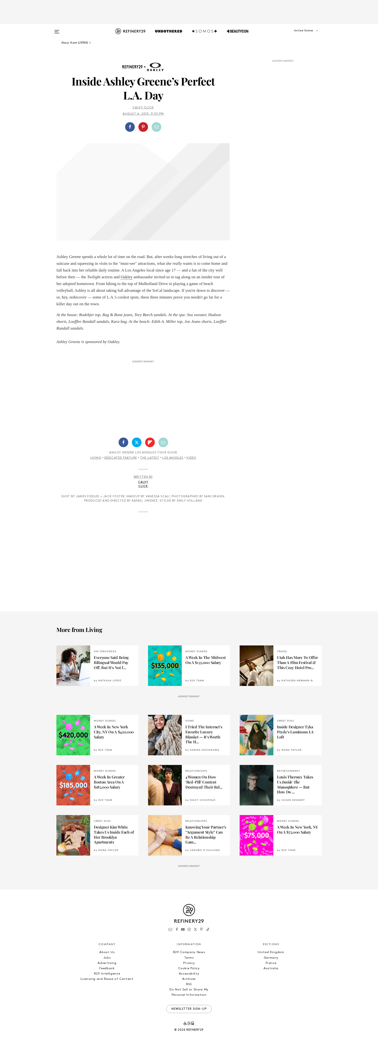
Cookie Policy (189, 968)
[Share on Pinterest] (143, 127)
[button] (297, 35)
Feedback (107, 968)
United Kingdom (271, 952)
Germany (271, 957)
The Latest (149, 458)
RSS (189, 984)
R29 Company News (189, 952)
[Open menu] (57, 29)
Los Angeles (172, 458)
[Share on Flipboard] (150, 442)
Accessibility (189, 973)
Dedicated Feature (120, 458)
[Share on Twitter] (137, 442)
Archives (189, 979)
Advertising (107, 963)
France (271, 963)
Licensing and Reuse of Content (107, 979)
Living (95, 458)
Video (191, 458)
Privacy (189, 963)
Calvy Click (143, 107)
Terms (189, 957)
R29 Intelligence (107, 973)
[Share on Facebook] (130, 127)
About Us (107, 952)
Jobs (107, 957)
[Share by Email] (156, 127)
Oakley (126, 277)
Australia (270, 968)
